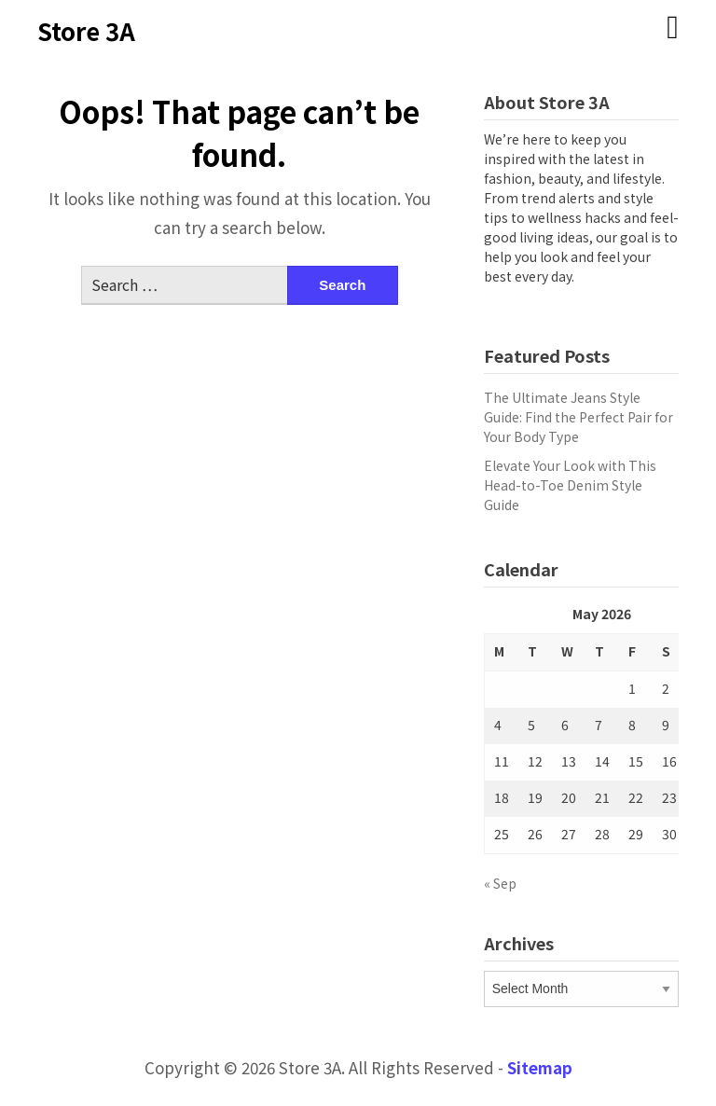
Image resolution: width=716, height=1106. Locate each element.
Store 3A (86, 30)
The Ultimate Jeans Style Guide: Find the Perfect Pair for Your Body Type (578, 417)
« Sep (500, 883)
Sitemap (539, 1067)
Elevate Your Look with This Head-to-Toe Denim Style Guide (570, 485)
